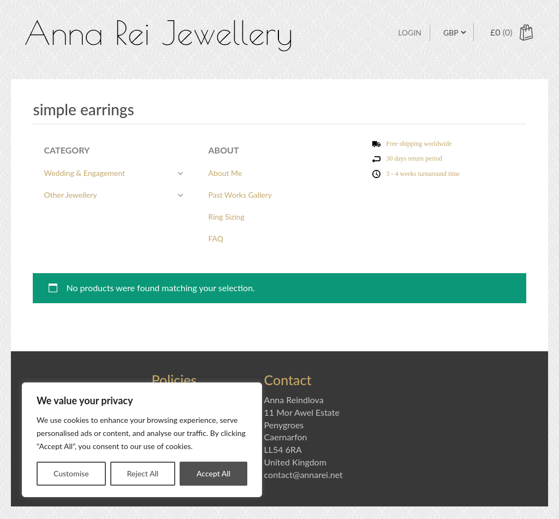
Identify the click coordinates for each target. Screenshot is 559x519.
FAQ (215, 238)
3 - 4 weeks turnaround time (423, 173)
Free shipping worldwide (418, 143)
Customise (71, 473)
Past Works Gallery (240, 194)
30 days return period (414, 158)
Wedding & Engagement (84, 173)
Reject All (142, 473)
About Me (225, 173)
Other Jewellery (70, 194)
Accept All (213, 473)
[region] (142, 439)
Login (409, 32)
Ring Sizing (226, 216)
